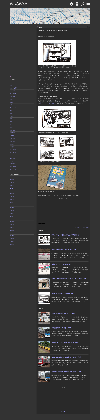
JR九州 (12, 144)
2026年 (12, 177)
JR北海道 (12, 141)
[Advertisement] (22, 49)
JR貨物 (12, 147)
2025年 (12, 179)
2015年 (12, 207)
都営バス (12, 163)
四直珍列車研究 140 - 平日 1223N (61, 328)
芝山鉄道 (12, 96)
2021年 (12, 191)
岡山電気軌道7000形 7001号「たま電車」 (63, 313)
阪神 (11, 127)
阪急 (11, 124)
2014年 (12, 210)
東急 (11, 99)
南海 (11, 121)
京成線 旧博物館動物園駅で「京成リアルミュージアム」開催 (69, 278)
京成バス (12, 161)
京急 (11, 85)
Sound (82, 4)
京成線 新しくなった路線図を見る (61, 264)
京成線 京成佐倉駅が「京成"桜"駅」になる (64, 249)
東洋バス (12, 158)
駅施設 (87, 227)
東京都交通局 (13, 88)
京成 (78, 227)
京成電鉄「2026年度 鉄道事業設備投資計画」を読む (66, 371)
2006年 (12, 233)
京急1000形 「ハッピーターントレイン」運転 (65, 342)
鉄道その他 (13, 152)
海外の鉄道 (13, 149)
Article (77, 4)
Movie (88, 4)
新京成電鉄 (13, 93)
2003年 (12, 241)
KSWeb (18, 4)
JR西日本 (12, 138)
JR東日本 (12, 132)
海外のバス (13, 166)
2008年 (12, 227)
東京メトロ (13, 107)
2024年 (12, 182)
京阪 (11, 119)
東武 (11, 110)
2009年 (12, 224)
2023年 (12, 185)
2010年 (12, 221)
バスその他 (13, 169)
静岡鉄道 (12, 130)
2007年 (12, 230)
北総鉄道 (12, 90)
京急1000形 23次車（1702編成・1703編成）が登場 (66, 357)
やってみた (83, 227)
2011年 (12, 219)
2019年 (12, 196)
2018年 (12, 199)
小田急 (12, 104)
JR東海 (12, 135)
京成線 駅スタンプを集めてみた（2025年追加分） (66, 235)
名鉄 (11, 116)
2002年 (12, 244)
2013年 (12, 213)
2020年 (12, 193)
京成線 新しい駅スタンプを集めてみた (62, 293)
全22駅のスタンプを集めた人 (47, 103)
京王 (11, 102)
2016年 (12, 205)
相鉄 (11, 113)
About (71, 4)
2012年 (12, 216)
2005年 (12, 236)
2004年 (12, 238)
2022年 (12, 188)
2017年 (12, 202)
